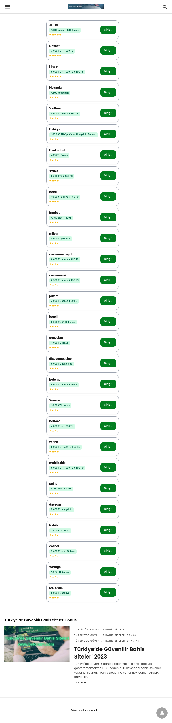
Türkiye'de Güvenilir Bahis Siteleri (100, 629)
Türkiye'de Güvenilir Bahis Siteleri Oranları (107, 641)
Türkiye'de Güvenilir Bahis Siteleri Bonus (105, 635)
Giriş (108, 30)
